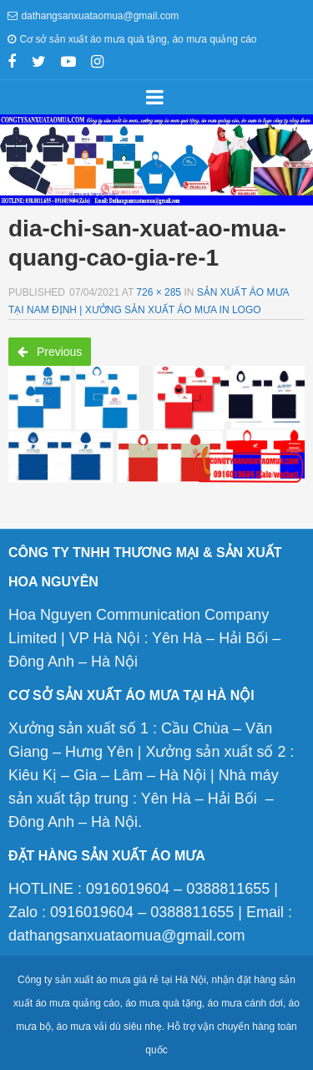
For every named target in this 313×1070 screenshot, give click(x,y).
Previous (50, 351)
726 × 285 (158, 292)
